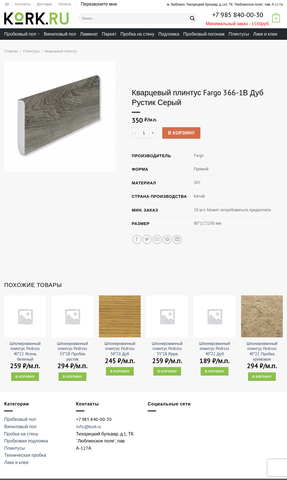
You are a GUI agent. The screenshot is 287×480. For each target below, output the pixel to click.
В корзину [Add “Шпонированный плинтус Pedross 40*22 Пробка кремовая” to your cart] (262, 376)
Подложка (168, 34)
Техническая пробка (25, 455)
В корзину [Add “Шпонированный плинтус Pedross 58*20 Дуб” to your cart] (119, 371)
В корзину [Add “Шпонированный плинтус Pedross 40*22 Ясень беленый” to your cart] (25, 376)
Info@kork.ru (88, 426)
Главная (11, 51)
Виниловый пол (60, 34)
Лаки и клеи (265, 34)
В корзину (181, 133)
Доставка (44, 4)
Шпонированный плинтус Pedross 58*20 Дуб (119, 348)
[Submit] (192, 18)
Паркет (109, 34)
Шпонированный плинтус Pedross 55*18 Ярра (167, 348)
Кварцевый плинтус (61, 51)
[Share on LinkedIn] (177, 239)
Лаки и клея (16, 462)
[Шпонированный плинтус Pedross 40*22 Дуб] (214, 316)
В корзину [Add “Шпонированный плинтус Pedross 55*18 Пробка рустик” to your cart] (72, 376)
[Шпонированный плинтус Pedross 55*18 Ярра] (167, 316)
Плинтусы (238, 34)
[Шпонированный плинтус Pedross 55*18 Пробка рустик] (72, 316)
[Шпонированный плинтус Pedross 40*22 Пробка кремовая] (262, 316)
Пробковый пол (22, 34)
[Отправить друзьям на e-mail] (157, 239)
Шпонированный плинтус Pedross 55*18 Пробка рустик (72, 351)
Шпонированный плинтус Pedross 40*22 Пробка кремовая (261, 351)
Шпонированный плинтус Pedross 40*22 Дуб (214, 348)
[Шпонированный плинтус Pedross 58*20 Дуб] (120, 316)
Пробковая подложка (26, 441)
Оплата (65, 4)
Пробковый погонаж (204, 34)
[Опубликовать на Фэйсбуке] (137, 239)
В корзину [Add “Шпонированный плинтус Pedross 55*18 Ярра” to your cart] (167, 371)
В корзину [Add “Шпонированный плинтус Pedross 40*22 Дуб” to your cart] (214, 371)
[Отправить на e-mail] (7, 4)
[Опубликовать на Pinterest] (167, 239)
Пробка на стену (137, 34)
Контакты (23, 4)
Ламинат (89, 34)
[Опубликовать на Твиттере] (147, 239)
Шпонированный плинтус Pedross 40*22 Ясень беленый (25, 351)
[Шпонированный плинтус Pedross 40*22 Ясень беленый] (25, 316)
